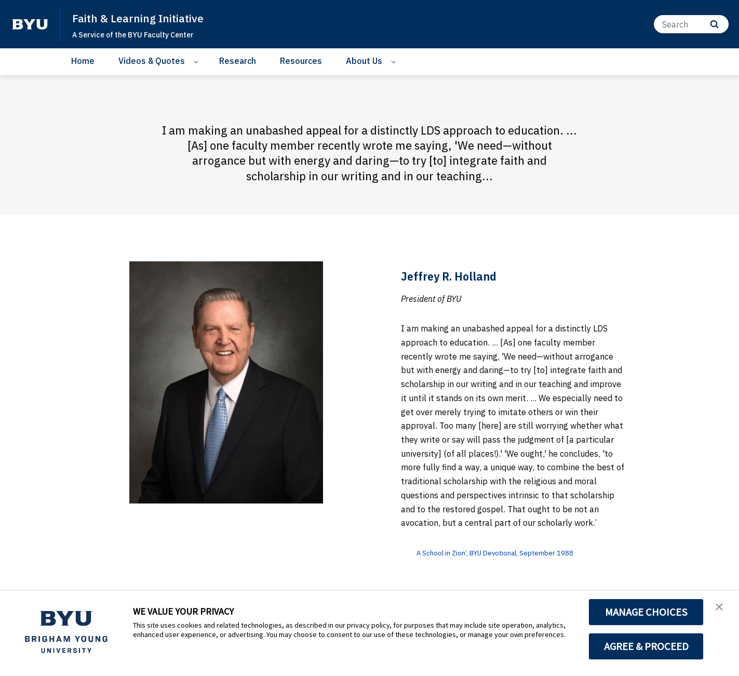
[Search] (691, 24)
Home (83, 61)
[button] (721, 609)
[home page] (30, 24)
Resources (301, 61)
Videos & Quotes (151, 61)
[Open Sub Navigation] (197, 61)
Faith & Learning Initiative (147, 17)
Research (237, 61)
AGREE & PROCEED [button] (646, 646)
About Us (364, 61)
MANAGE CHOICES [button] (646, 612)
